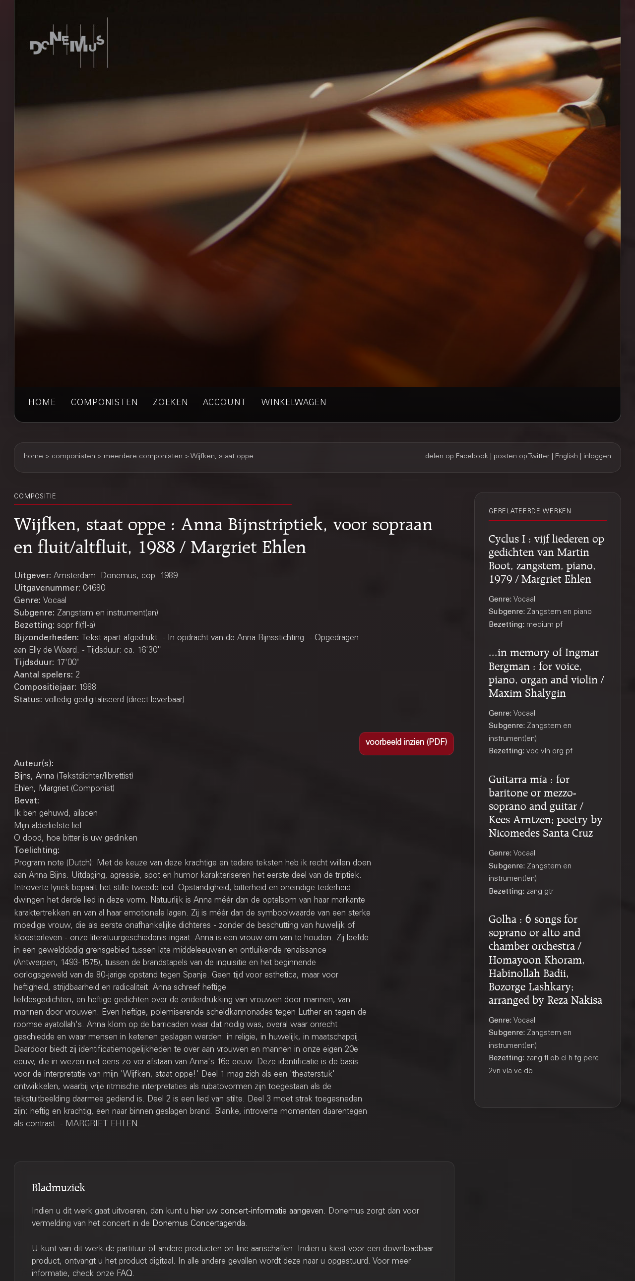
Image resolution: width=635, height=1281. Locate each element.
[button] (406, 743)
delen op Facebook (456, 456)
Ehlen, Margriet (41, 789)
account (225, 403)
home (42, 403)
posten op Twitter (522, 456)
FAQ (124, 1274)
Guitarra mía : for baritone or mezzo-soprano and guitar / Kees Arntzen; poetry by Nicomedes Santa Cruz (546, 804)
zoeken (170, 403)
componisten (104, 403)
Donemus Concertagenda (198, 1224)
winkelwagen (293, 403)
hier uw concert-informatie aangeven (257, 1212)
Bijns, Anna (34, 777)
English (566, 456)
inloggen (597, 456)
